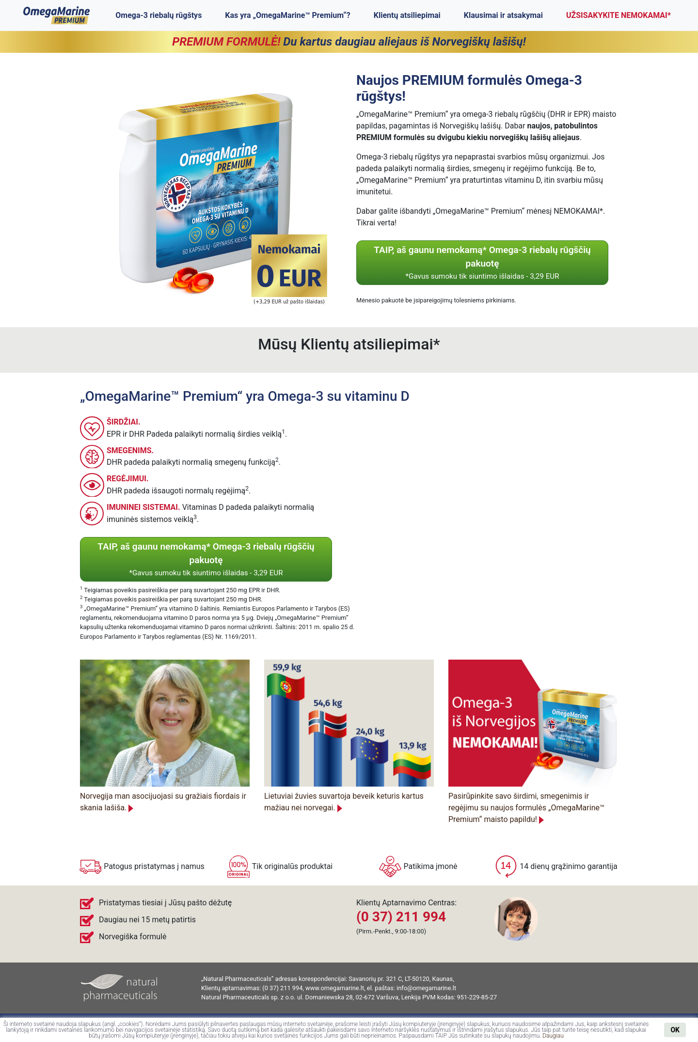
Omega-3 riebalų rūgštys (158, 15)
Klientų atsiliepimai (407, 15)
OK (675, 1030)
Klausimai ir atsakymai (503, 15)
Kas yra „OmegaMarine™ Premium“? (287, 15)
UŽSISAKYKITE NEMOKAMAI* (618, 15)
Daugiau (552, 1035)
